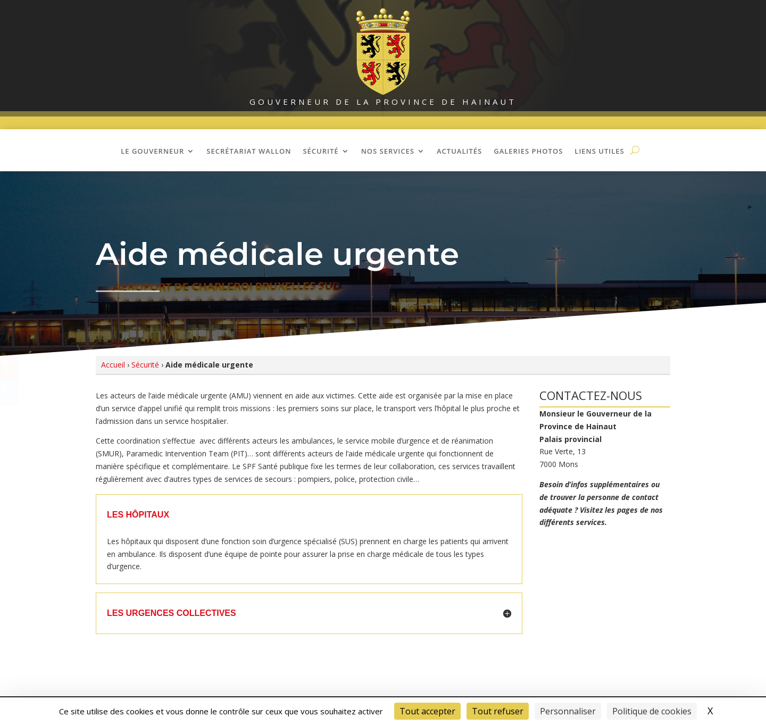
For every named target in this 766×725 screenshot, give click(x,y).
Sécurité (320, 151)
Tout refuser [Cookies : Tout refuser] (497, 711)
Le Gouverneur (152, 151)
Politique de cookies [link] (652, 711)
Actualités (459, 151)
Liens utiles (599, 151)
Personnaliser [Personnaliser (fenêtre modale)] (568, 711)
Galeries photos (528, 151)
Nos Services (387, 151)
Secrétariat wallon (248, 151)
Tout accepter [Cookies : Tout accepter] (427, 711)
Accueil (113, 365)
